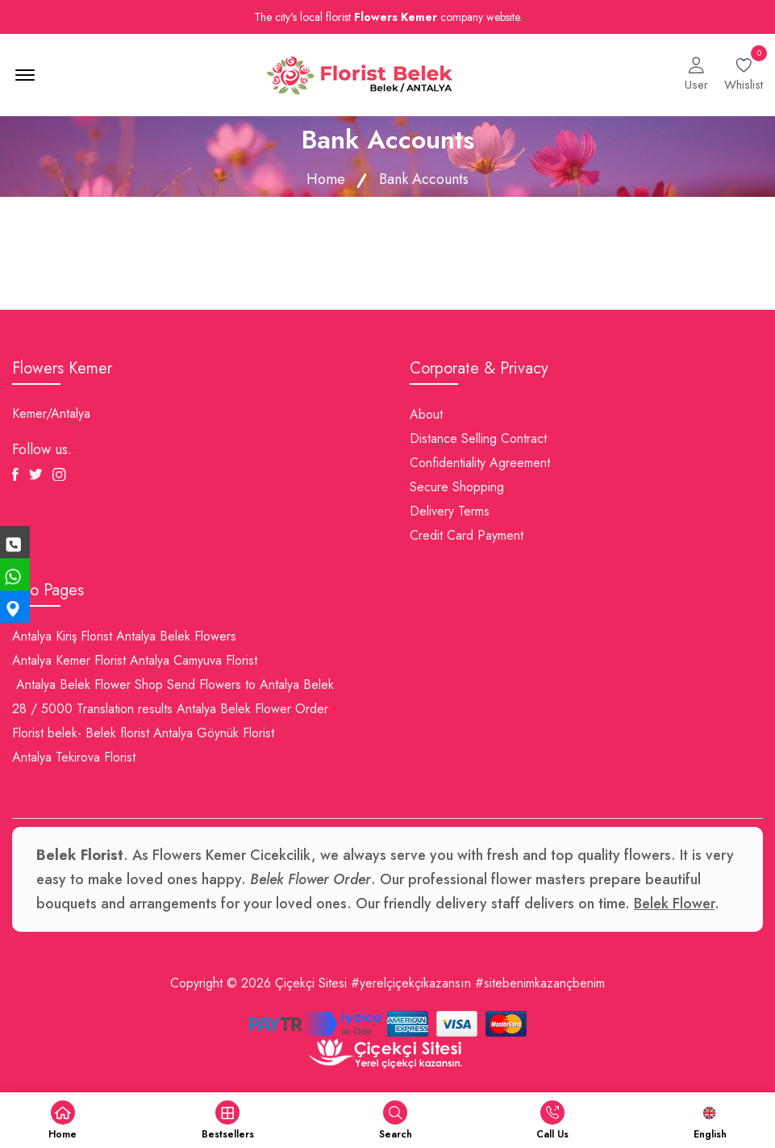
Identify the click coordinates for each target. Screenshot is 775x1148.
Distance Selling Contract (478, 438)
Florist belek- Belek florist (80, 733)
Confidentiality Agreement (480, 462)
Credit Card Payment (466, 535)
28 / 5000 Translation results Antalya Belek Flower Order (170, 708)
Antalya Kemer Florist (69, 660)
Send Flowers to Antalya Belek (250, 684)
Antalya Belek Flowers (176, 636)
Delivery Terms (450, 511)
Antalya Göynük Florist (213, 733)
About (426, 414)
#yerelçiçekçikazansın (411, 983)
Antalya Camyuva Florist (193, 660)
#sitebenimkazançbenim (540, 983)
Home (325, 179)
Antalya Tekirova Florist (73, 757)
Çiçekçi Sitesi (311, 983)
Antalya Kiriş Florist (62, 636)
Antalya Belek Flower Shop (89, 684)
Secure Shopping (457, 487)
